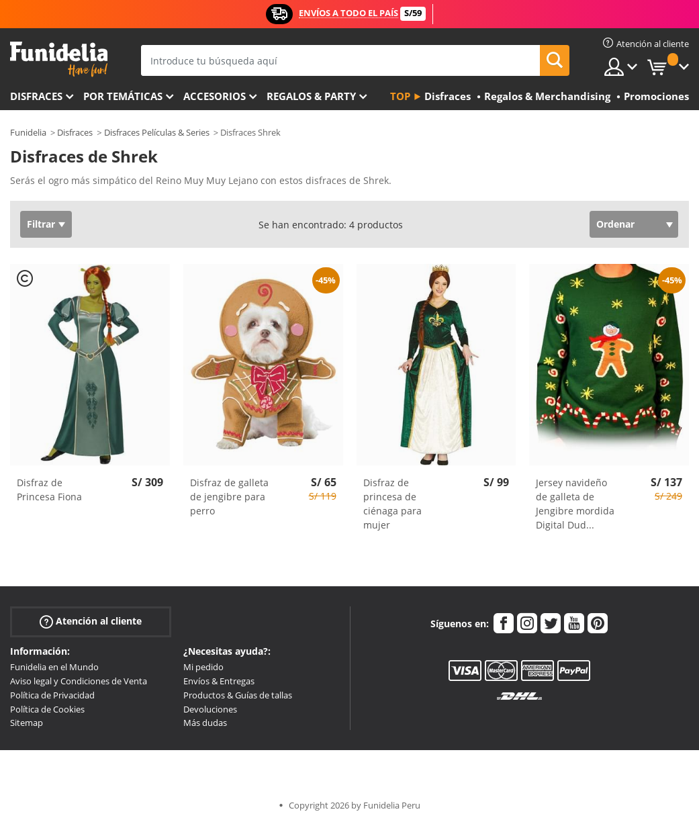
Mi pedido (203, 667)
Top (400, 96)
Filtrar (41, 224)
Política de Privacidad (52, 695)
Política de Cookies (47, 709)
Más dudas (205, 723)
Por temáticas (122, 96)
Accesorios (214, 96)
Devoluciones (210, 709)
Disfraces (36, 96)
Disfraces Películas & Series (156, 132)
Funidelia (28, 132)
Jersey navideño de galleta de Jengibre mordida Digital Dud (575, 503)
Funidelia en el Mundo (54, 667)
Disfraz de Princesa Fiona (49, 489)
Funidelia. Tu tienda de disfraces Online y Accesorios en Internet (58, 59)
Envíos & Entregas (218, 681)
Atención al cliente (91, 621)
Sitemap (26, 723)
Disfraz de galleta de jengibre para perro (229, 496)
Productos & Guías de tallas (237, 695)
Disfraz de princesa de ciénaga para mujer (392, 503)
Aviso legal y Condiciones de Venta (78, 681)
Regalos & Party (311, 96)
